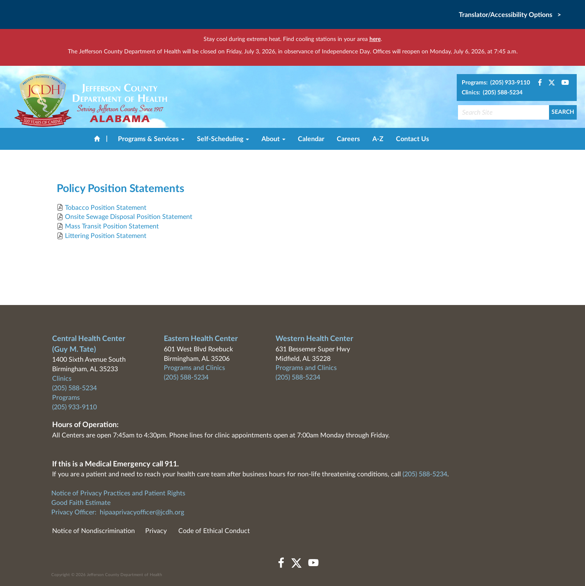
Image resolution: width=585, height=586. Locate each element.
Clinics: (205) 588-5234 (492, 93)
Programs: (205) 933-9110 (496, 83)
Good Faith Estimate (80, 503)
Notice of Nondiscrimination (93, 531)
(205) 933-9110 (74, 407)
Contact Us (412, 139)
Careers (348, 139)
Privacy (156, 531)
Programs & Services (151, 139)
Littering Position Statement (105, 236)
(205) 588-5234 (74, 388)
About (273, 139)
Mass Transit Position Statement (112, 226)
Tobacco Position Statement (105, 207)
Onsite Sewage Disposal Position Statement (128, 217)
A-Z (378, 139)
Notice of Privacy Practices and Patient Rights (118, 493)
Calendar (311, 139)
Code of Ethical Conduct (214, 531)
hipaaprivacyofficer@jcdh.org (142, 512)
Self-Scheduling (223, 139)
